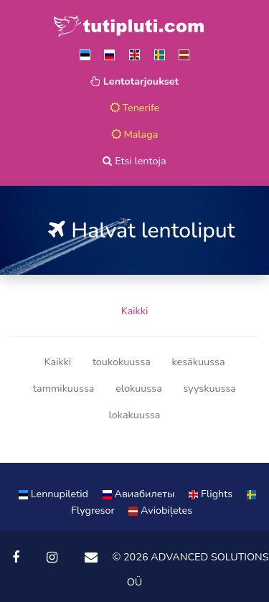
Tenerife (135, 107)
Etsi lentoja (134, 161)
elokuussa (138, 388)
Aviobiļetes (160, 510)
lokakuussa (135, 415)
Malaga (135, 134)
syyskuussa (210, 388)
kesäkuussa (198, 361)
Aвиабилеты (140, 493)
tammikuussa (63, 388)
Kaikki (134, 311)
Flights (212, 493)
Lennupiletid (55, 493)
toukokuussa (122, 361)
